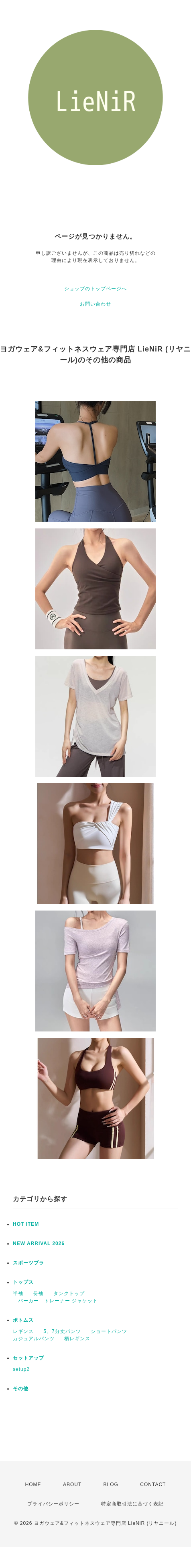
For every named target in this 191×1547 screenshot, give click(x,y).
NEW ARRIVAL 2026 (39, 1243)
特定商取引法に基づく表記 (132, 1504)
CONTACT (153, 1484)
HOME (33, 1484)
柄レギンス (77, 1338)
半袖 (18, 1293)
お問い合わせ (95, 304)
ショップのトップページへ (95, 288)
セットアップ (28, 1358)
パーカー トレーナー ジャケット (55, 1301)
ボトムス (23, 1320)
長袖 (38, 1293)
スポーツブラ (28, 1263)
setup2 (21, 1369)
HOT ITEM (26, 1224)
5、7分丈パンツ (62, 1331)
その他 (20, 1388)
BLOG (111, 1484)
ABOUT (72, 1484)
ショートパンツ (109, 1331)
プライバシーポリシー (53, 1504)
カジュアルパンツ (34, 1338)
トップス (23, 1282)
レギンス (23, 1331)
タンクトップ (69, 1293)
